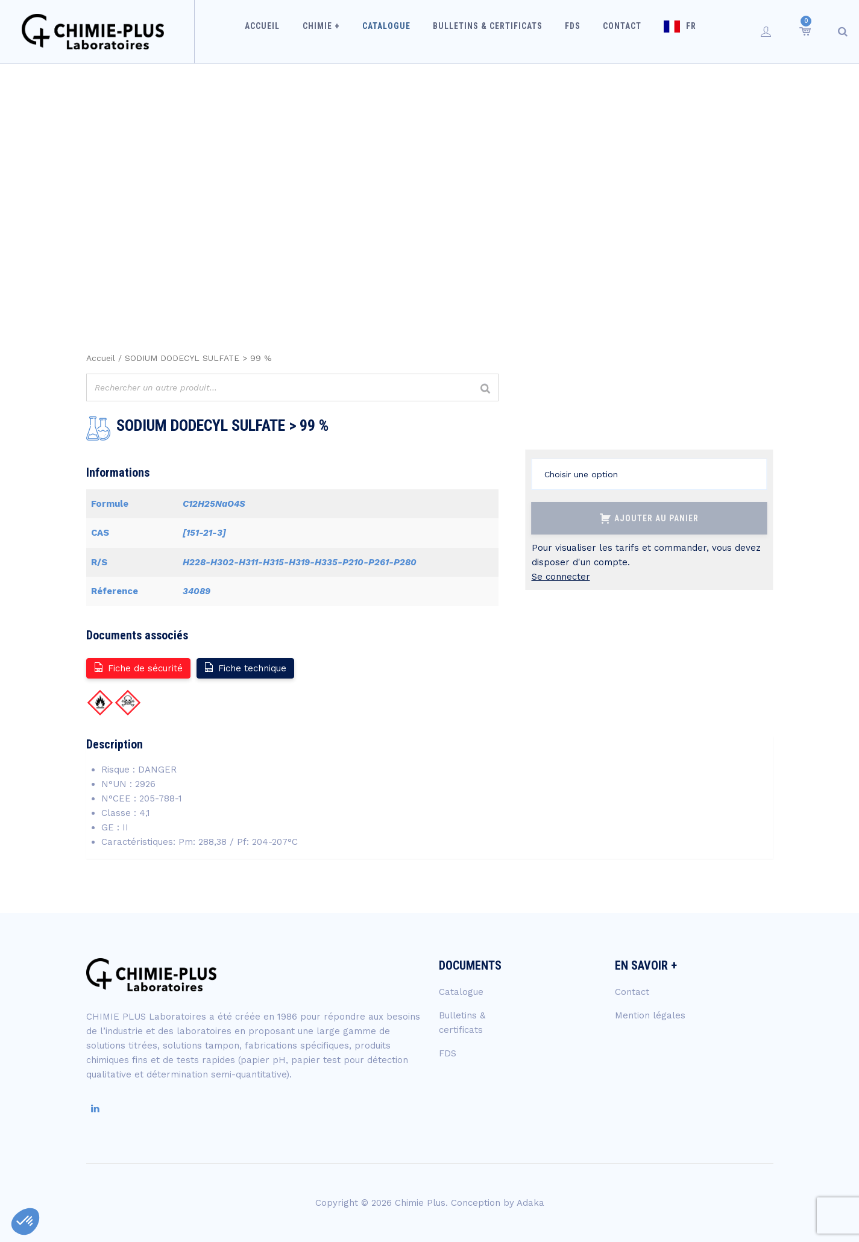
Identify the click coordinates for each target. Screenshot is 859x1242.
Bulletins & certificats (491, 31)
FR (680, 31)
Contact (615, 31)
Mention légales (650, 1015)
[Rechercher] (486, 389)
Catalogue (394, 31)
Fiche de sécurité (138, 667)
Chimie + (334, 31)
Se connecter (561, 576)
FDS (571, 31)
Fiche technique (244, 667)
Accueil (280, 31)
